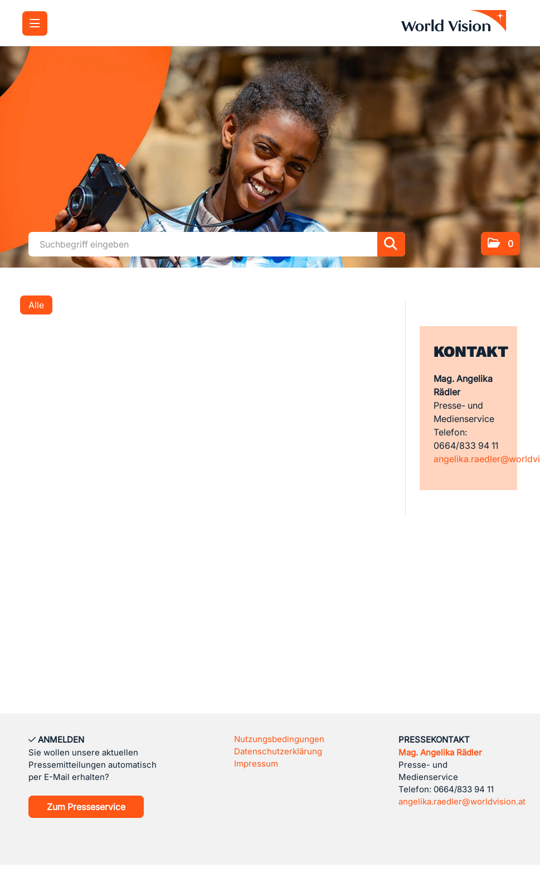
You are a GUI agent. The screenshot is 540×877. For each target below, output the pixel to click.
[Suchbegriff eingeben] (216, 244)
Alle (36, 305)
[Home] (456, 23)
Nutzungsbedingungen (279, 739)
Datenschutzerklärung (278, 751)
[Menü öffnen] (34, 23)
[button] (500, 243)
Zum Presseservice (86, 806)
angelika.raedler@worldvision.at (462, 801)
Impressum (256, 763)
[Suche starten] (391, 244)
